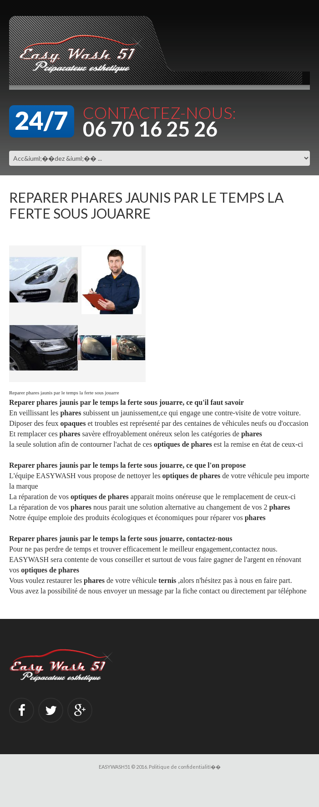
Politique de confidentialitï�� (185, 767)
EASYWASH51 (114, 767)
